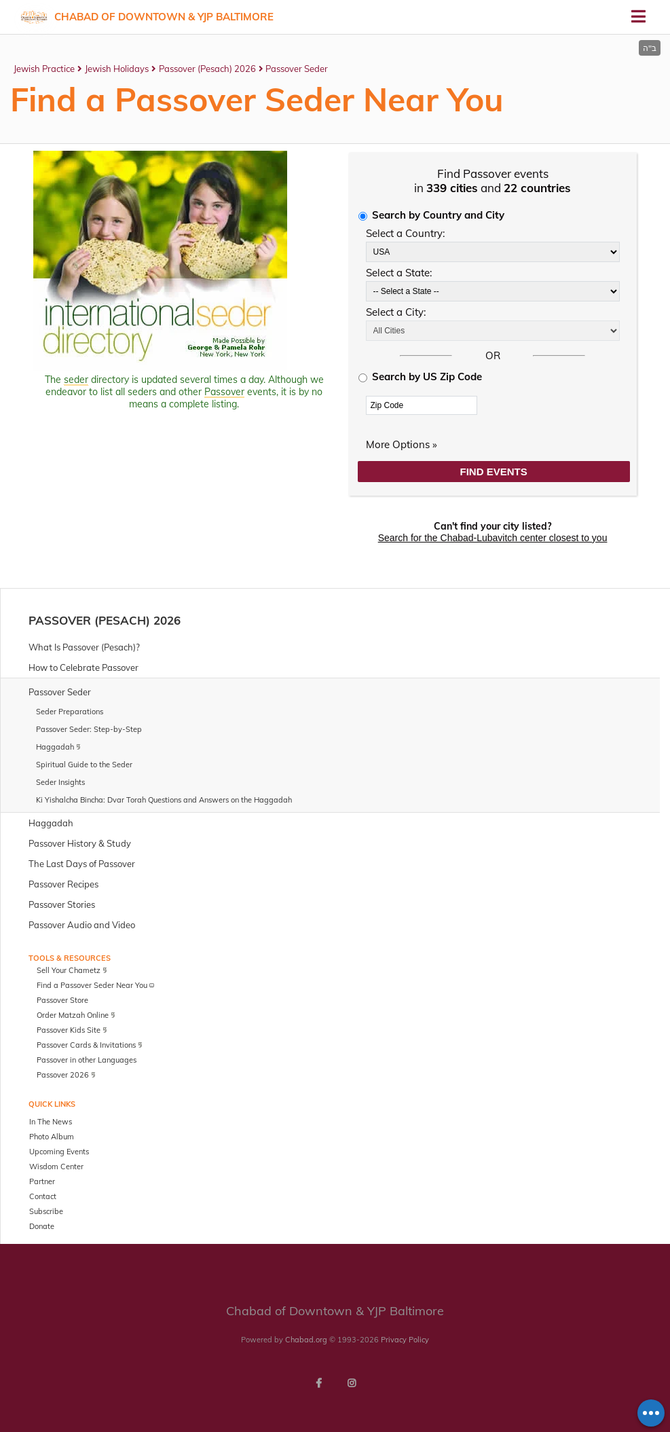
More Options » (401, 444)
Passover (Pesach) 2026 (207, 68)
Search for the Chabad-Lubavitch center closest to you (493, 537)
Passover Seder (296, 68)
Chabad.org (306, 1339)
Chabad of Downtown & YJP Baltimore (164, 16)
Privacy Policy (405, 1339)
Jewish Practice (44, 68)
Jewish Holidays (117, 68)
